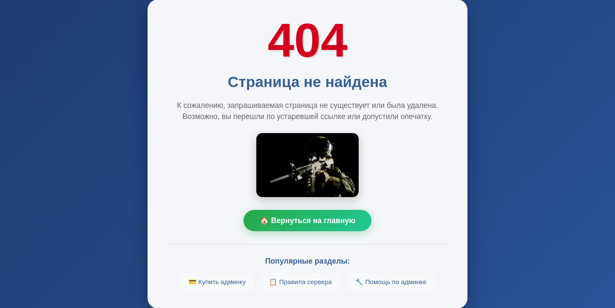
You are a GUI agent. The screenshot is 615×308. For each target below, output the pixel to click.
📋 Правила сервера (300, 281)
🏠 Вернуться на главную (308, 220)
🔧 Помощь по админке (390, 281)
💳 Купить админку (217, 281)
